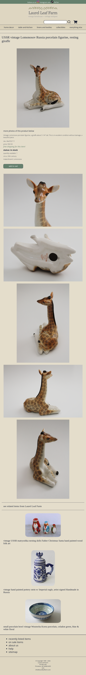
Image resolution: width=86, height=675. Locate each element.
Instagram (43, 2)
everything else (76, 27)
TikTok (56, 2)
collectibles (60, 27)
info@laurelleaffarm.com (43, 670)
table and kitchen (25, 27)
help (11, 648)
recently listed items (20, 638)
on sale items (16, 642)
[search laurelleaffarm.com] (69, 22)
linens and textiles (44, 27)
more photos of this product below (18, 131)
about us (13, 645)
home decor (9, 27)
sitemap (13, 652)
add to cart (13, 166)
